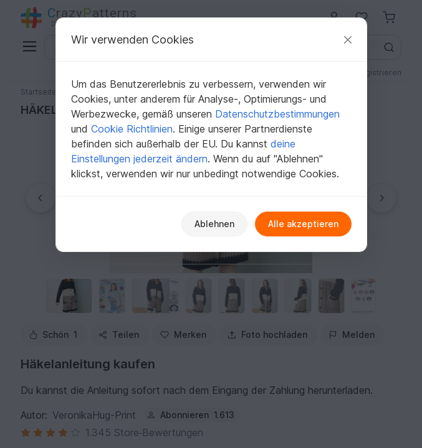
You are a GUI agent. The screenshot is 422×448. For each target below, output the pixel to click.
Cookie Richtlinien (132, 129)
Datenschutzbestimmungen (277, 114)
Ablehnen (214, 223)
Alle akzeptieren (303, 223)
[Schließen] (348, 39)
